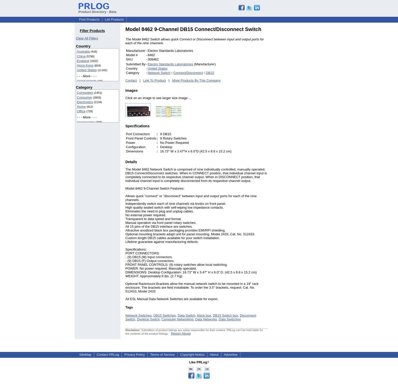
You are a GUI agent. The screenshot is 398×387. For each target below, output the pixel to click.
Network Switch (159, 73)
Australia (83, 51)
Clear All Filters (87, 38)
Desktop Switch (148, 319)
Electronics (85, 102)
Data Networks (206, 319)
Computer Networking (177, 319)
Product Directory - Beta (97, 10)
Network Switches (138, 315)
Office (81, 111)
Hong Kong (85, 65)
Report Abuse (181, 333)
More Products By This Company (196, 80)
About (214, 355)
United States (87, 70)
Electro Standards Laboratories (170, 64)
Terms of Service (162, 355)
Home (81, 107)
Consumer (84, 97)
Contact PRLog (108, 355)
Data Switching (230, 319)
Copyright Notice (192, 355)
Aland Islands (87, 81)
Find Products (89, 19)
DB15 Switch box (225, 315)
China (81, 56)
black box (204, 315)
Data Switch (186, 315)
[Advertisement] (301, 102)
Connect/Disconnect (188, 73)
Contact (131, 80)
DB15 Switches (165, 315)
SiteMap (85, 355)
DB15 (210, 73)
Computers (85, 93)
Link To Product (154, 80)
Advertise (231, 355)
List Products (114, 19)
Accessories (86, 122)
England (83, 61)
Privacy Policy (134, 355)
